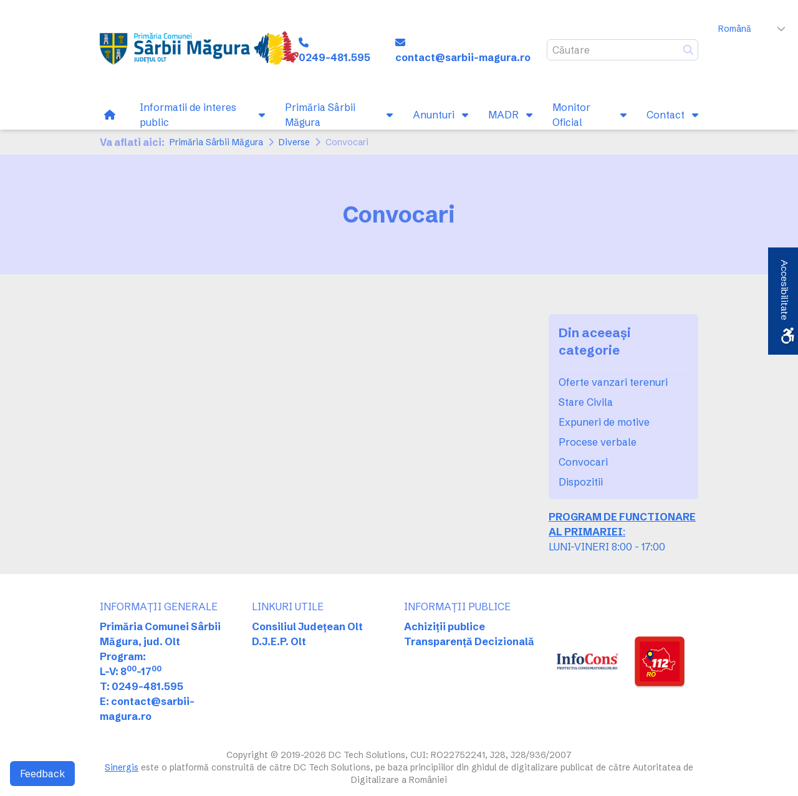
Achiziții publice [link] (444, 626)
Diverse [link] (294, 142)
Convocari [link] (583, 462)
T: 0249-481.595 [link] (141, 686)
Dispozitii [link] (581, 482)
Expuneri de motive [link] (604, 422)
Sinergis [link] (121, 767)
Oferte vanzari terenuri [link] (613, 382)
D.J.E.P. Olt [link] (279, 641)
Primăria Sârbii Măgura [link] (216, 142)
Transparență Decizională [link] (469, 641)
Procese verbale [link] (598, 442)
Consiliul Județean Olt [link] (307, 626)
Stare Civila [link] (586, 402)
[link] (199, 50)
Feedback (42, 773)
